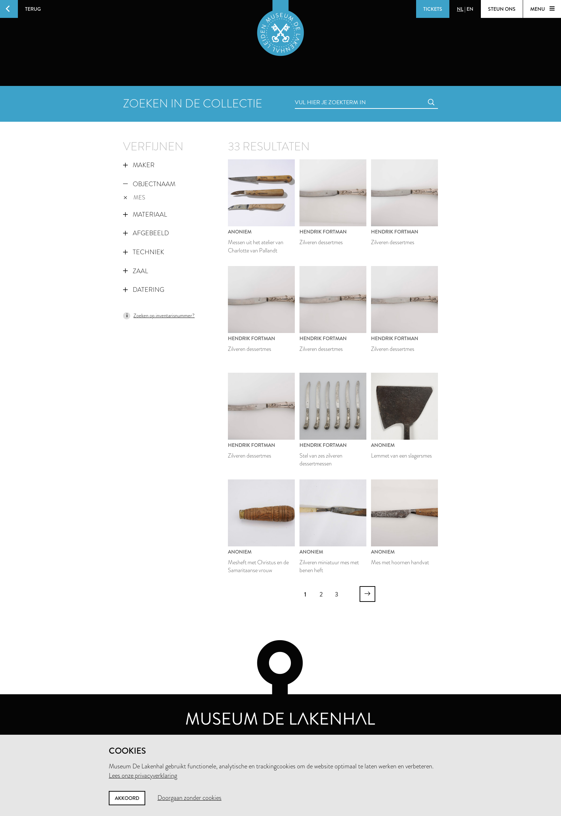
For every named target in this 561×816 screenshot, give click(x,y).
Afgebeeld (146, 233)
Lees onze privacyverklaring (143, 775)
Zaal (135, 271)
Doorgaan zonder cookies (189, 797)
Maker (139, 165)
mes (134, 197)
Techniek (143, 252)
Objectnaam (149, 184)
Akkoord (127, 798)
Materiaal (145, 214)
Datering (143, 289)
